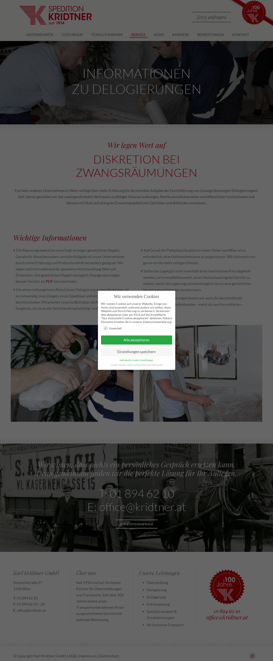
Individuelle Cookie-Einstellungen (136, 350)
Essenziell (113, 318)
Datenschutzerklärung (139, 355)
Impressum (157, 355)
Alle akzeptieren (136, 330)
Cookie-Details (118, 355)
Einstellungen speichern (136, 342)
